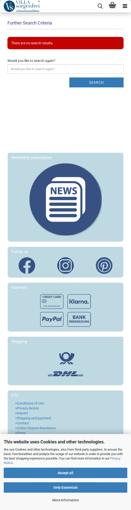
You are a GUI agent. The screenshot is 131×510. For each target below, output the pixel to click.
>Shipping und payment (33, 418)
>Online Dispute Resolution (35, 428)
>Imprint (21, 413)
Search (96, 82)
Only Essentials (65, 487)
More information (65, 500)
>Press (20, 433)
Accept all (65, 473)
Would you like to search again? (31, 61)
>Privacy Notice (27, 408)
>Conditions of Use (29, 403)
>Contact (22, 423)
